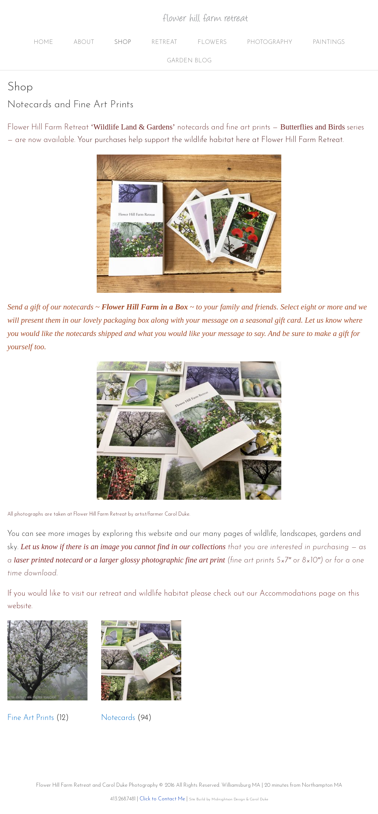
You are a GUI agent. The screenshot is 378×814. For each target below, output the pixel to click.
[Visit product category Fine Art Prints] (47, 674)
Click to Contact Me (162, 799)
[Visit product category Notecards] (141, 674)
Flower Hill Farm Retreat (210, 22)
